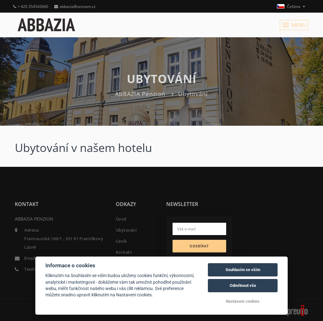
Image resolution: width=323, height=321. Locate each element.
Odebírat (199, 246)
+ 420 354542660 (30, 6)
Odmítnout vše (243, 285)
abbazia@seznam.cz (75, 6)
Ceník (121, 241)
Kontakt (124, 252)
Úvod (121, 219)
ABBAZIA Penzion (140, 94)
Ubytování (126, 230)
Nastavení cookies (243, 301)
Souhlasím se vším (243, 269)
